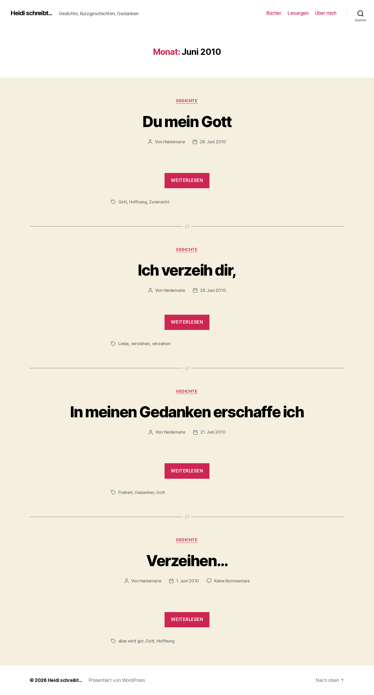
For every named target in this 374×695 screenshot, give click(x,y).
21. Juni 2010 (213, 432)
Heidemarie (174, 142)
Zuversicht (159, 202)
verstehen (141, 343)
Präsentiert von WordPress (117, 680)
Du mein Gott (186, 121)
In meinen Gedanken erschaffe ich (187, 412)
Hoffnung (138, 202)
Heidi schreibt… (65, 680)
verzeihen (163, 343)
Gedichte (187, 101)
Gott (122, 202)
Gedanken (145, 492)
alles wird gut (131, 641)
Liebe (123, 343)
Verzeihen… (187, 560)
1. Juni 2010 (187, 581)
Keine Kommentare (232, 581)
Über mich (325, 13)
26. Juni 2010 (213, 290)
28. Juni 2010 (213, 142)
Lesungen (298, 13)
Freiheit (125, 492)
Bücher (273, 13)
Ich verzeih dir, (187, 270)
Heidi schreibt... (32, 13)
